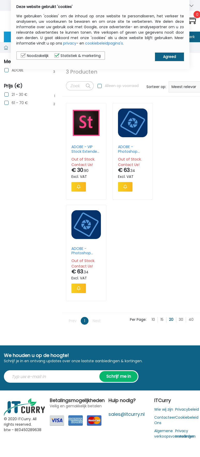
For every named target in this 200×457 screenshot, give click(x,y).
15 (162, 218)
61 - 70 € (20, 103)
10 (153, 218)
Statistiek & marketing (77, 55)
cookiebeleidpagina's (104, 43)
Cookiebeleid (186, 315)
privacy (69, 43)
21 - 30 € (19, 94)
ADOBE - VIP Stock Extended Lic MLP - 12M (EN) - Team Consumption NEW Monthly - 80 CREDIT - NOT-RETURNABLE (84, 149)
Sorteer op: (156, 86)
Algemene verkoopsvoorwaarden (174, 332)
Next (97, 219)
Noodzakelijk (35, 55)
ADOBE (18, 70)
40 (191, 218)
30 (181, 218)
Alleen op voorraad (122, 86)
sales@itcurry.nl (126, 312)
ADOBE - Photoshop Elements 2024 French (126, 149)
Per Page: (138, 218)
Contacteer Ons (164, 318)
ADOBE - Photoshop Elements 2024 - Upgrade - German (167, 149)
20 (171, 218)
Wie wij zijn (163, 307)
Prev (73, 219)
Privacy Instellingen (185, 332)
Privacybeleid (187, 307)
